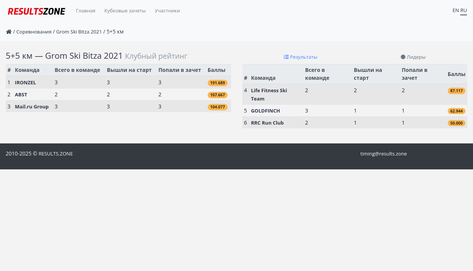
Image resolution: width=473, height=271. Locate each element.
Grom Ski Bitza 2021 (79, 31)
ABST (21, 94)
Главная (86, 10)
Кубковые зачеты (125, 10)
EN (456, 10)
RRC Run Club (267, 122)
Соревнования (33, 31)
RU (463, 10)
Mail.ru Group (32, 106)
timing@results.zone (383, 153)
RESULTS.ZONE (55, 153)
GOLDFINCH (265, 110)
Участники (167, 10)
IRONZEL (25, 82)
